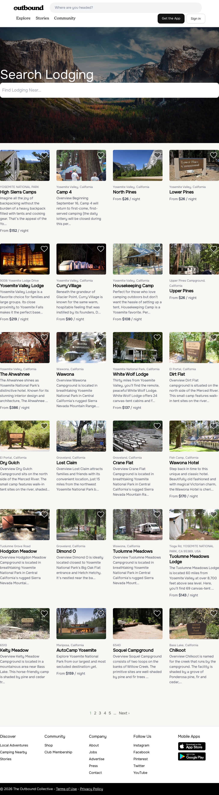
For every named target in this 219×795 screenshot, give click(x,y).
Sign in (196, 18)
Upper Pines (181, 291)
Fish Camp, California (183, 458)
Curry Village (68, 285)
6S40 (117, 645)
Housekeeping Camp (133, 285)
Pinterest (140, 759)
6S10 (3, 645)
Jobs (93, 752)
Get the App (171, 18)
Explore (23, 18)
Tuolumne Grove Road (15, 546)
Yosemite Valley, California (74, 187)
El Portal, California (182, 369)
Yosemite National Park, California (136, 369)
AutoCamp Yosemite (76, 650)
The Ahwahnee (15, 374)
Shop (48, 745)
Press (93, 766)
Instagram (141, 745)
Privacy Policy (91, 789)
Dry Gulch (9, 462)
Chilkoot (177, 650)
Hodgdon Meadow (18, 551)
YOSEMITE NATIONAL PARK (19, 187)
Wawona (65, 374)
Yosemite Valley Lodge (22, 285)
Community (64, 18)
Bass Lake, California (183, 645)
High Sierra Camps (18, 192)
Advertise (96, 759)
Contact (95, 772)
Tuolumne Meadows (132, 551)
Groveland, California (70, 458)
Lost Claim (66, 462)
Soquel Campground (133, 650)
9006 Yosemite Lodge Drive (19, 280)
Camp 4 (64, 192)
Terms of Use (66, 789)
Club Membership (58, 752)
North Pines (124, 192)
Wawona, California (70, 369)
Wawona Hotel (184, 462)
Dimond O (66, 551)
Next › (124, 713)
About (94, 745)
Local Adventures (14, 745)
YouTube (140, 772)
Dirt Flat (177, 374)
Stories (42, 18)
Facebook (141, 752)
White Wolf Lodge (130, 374)
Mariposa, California (70, 645)
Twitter (139, 766)
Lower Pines (181, 192)
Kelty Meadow (14, 650)
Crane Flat (123, 462)
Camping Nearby (13, 752)
